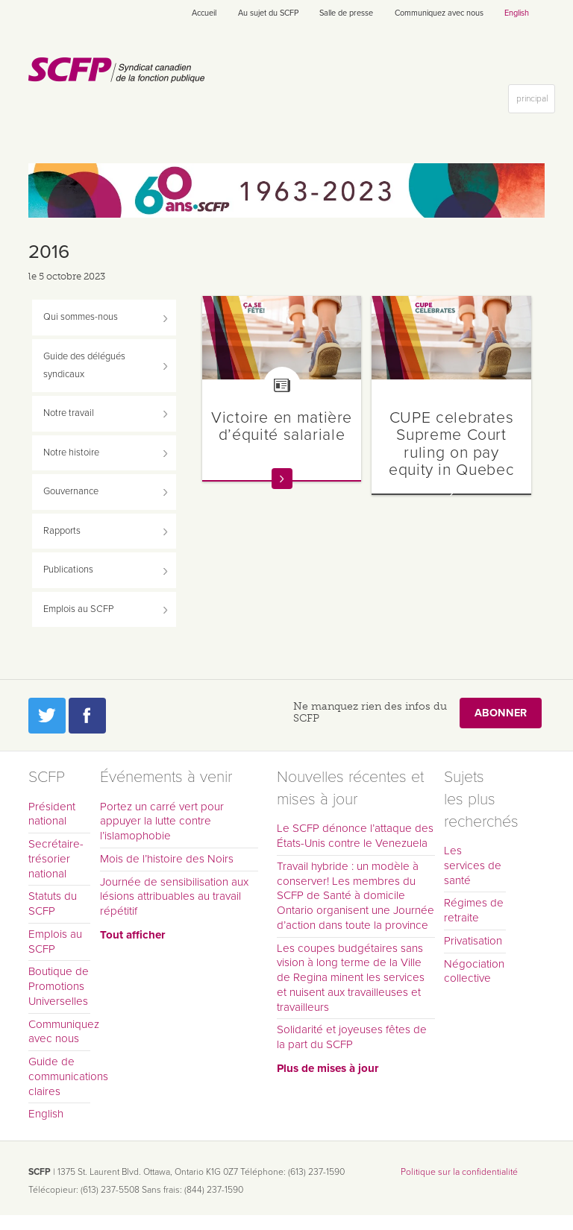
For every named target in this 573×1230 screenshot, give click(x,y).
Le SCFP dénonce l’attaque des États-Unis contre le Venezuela (355, 835)
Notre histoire (71, 452)
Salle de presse (346, 13)
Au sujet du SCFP (268, 13)
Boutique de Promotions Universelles (58, 986)
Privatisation (473, 940)
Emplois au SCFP (78, 609)
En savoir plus (282, 478)
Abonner (501, 713)
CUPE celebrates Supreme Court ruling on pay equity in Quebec (451, 443)
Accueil (204, 13)
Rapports (62, 531)
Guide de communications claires (59, 1076)
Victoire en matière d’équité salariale (281, 426)
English (516, 13)
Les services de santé (472, 865)
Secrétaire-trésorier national (56, 858)
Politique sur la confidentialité (459, 1172)
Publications (68, 569)
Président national (51, 814)
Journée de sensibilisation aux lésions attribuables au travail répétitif (174, 896)
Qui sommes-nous (80, 317)
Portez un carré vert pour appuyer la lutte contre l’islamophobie (162, 821)
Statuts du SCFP (52, 903)
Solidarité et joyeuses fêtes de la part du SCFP (352, 1037)
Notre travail (68, 413)
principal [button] (535, 101)
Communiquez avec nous (439, 13)
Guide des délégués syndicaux (84, 365)
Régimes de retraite (474, 910)
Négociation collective (474, 971)
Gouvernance (70, 491)
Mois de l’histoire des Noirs (167, 858)
